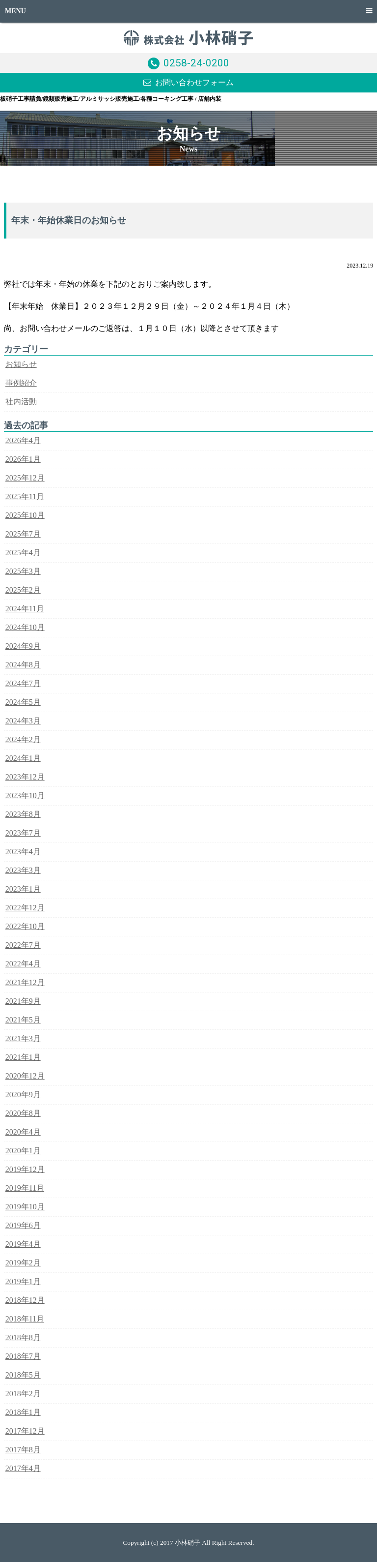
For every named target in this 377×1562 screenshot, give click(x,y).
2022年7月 (23, 945)
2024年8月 (23, 665)
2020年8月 (23, 1113)
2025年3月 (23, 571)
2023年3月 (23, 870)
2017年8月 (23, 1449)
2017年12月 (25, 1431)
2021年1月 (23, 1057)
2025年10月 (25, 515)
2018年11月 (24, 1319)
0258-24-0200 (196, 63)
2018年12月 (25, 1300)
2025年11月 (24, 496)
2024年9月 (23, 646)
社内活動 (21, 401)
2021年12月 (25, 982)
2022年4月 (23, 964)
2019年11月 (24, 1188)
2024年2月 (23, 739)
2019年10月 (25, 1206)
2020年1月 (23, 1150)
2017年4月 (23, 1468)
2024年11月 (24, 608)
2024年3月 (23, 721)
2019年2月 (23, 1263)
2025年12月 (25, 478)
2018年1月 (23, 1412)
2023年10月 (25, 795)
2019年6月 (23, 1225)
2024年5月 (23, 702)
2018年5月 (23, 1375)
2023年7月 (23, 833)
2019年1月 (23, 1281)
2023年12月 (25, 777)
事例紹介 (21, 383)
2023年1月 (23, 889)
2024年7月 (23, 683)
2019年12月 (25, 1169)
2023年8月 (23, 814)
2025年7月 (23, 534)
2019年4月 (23, 1244)
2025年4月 (23, 552)
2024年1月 (23, 758)
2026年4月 (23, 440)
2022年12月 (25, 907)
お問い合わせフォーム (194, 82)
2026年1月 (23, 459)
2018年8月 (23, 1337)
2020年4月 (23, 1132)
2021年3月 (23, 1038)
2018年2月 (23, 1393)
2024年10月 (25, 627)
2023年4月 (23, 851)
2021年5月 (23, 1020)
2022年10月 (25, 926)
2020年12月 (25, 1076)
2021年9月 (23, 1001)
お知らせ (21, 364)
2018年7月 (23, 1356)
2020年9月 (23, 1094)
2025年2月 (23, 590)
